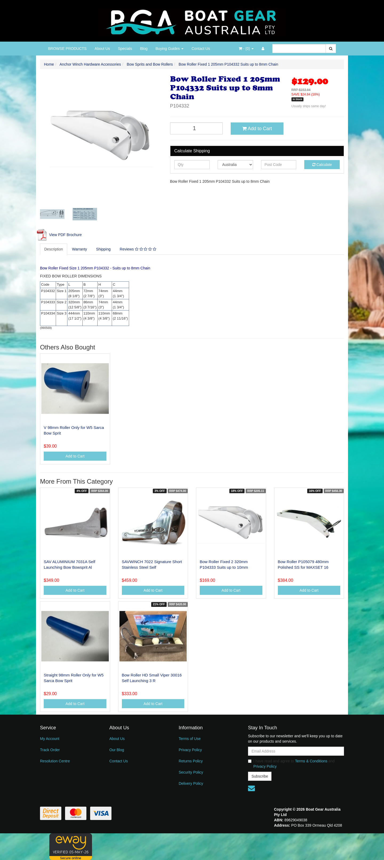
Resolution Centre (55, 761)
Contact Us (200, 48)
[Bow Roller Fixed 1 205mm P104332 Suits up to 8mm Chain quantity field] (196, 128)
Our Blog (116, 750)
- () (246, 48)
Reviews (138, 249)
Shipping (103, 249)
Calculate (322, 164)
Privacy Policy (190, 750)
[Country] (235, 164)
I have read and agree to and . (291, 764)
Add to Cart (257, 128)
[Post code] (279, 164)
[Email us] (251, 788)
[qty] (192, 164)
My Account (49, 738)
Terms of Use (190, 738)
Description (53, 249)
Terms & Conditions (311, 761)
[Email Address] (296, 751)
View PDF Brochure (59, 235)
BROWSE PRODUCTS (67, 48)
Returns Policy (191, 761)
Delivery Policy (191, 783)
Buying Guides (169, 48)
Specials (125, 48)
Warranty (79, 249)
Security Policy (191, 772)
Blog (143, 48)
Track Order (50, 750)
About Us (102, 48)
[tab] (54, 249)
